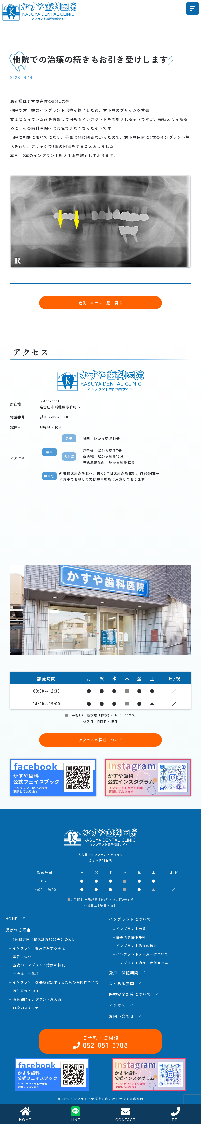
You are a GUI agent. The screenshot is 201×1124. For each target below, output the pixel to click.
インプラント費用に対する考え (39, 948)
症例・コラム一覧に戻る (100, 302)
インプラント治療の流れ (136, 945)
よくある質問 (121, 983)
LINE (75, 1114)
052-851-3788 (104, 998)
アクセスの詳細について (100, 739)
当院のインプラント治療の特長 (39, 965)
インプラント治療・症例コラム (142, 962)
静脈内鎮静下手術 (131, 937)
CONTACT (125, 1114)
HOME (25, 1114)
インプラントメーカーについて (142, 954)
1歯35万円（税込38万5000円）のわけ (44, 939)
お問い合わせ (168, 998)
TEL (176, 1114)
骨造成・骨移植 (26, 973)
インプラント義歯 (131, 928)
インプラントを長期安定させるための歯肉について (56, 982)
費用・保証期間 (123, 973)
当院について (24, 956)
